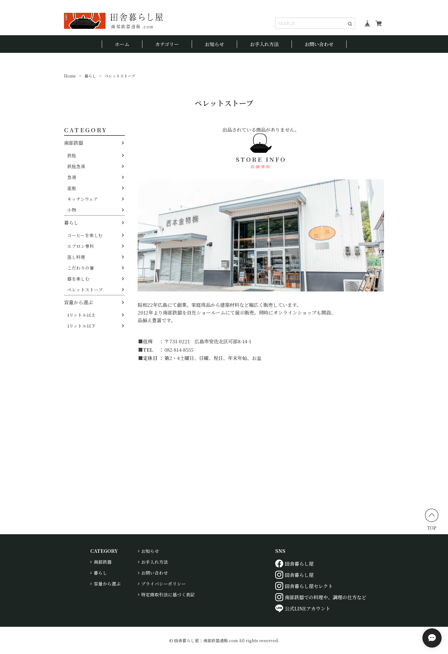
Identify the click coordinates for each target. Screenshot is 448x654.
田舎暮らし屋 (294, 563)
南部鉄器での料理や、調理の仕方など (320, 597)
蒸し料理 (76, 257)
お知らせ (214, 44)
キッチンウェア (82, 199)
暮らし (90, 75)
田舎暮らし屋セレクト (304, 586)
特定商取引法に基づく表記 (168, 594)
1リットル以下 (81, 326)
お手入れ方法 (264, 44)
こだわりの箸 (80, 268)
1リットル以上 (81, 315)
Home (70, 75)
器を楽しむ (78, 278)
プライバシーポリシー (163, 583)
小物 (71, 210)
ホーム (122, 44)
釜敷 (71, 188)
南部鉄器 (73, 142)
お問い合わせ (319, 44)
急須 (71, 177)
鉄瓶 (71, 155)
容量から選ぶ (78, 302)
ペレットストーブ (85, 289)
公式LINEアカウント (302, 608)
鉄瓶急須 (76, 166)
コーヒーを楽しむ (85, 235)
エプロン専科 (80, 246)
